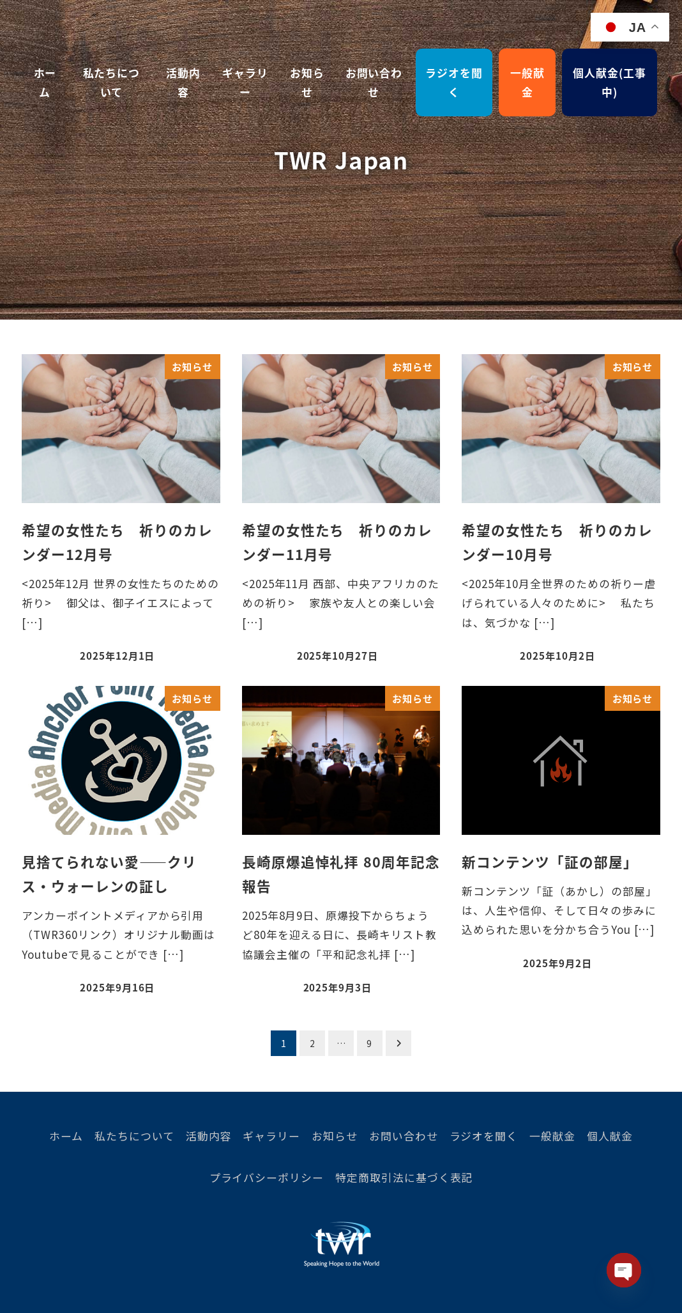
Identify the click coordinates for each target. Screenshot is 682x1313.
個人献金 (610, 1136)
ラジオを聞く (484, 1136)
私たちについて (134, 1136)
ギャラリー (271, 1136)
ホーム (66, 1136)
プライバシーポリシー (266, 1177)
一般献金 (552, 1136)
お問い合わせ (403, 1136)
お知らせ (335, 1136)
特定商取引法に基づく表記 (404, 1177)
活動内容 (209, 1136)
